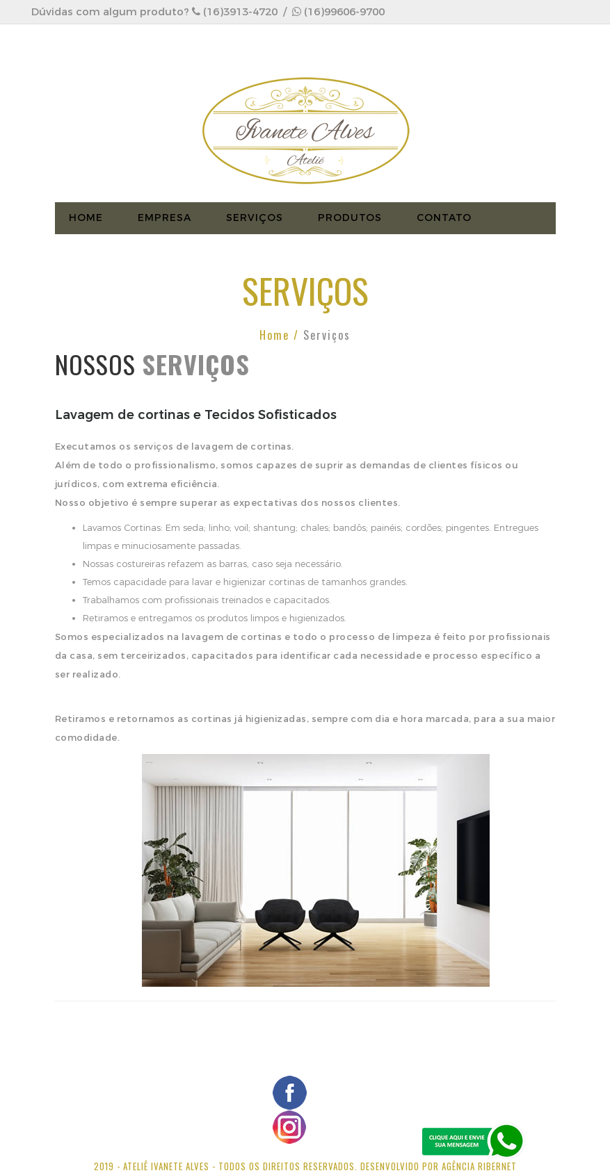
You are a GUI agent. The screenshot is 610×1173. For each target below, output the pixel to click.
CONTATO (444, 217)
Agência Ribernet (479, 1166)
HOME (86, 217)
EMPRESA (164, 217)
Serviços (254, 217)
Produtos (350, 217)
